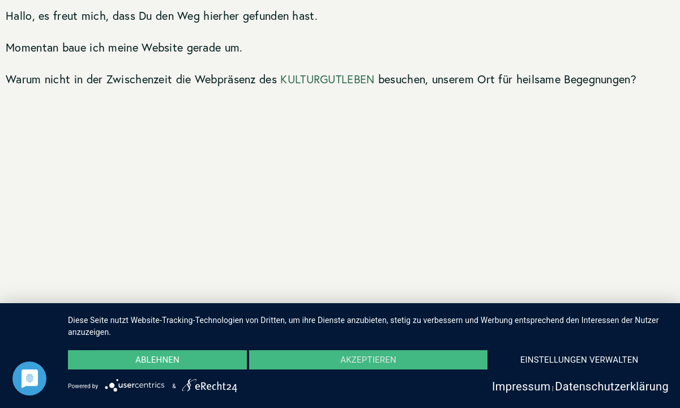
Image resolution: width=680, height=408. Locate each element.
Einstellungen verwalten (579, 360)
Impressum (521, 386)
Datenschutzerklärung (612, 386)
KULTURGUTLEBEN (327, 79)
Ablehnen (157, 360)
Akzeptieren (368, 360)
